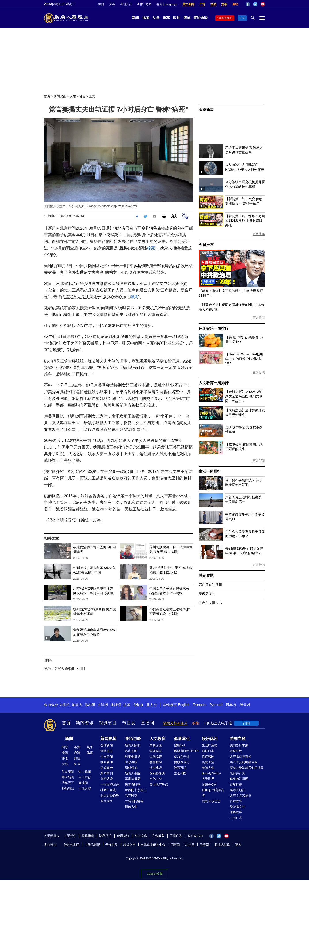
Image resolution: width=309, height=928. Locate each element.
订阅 (246, 723)
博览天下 (68, 782)
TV (243, 18)
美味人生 (208, 767)
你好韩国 (208, 756)
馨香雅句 (155, 762)
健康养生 (182, 738)
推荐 (166, 18)
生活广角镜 (209, 745)
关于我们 (70, 836)
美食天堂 (208, 762)
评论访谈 (200, 18)
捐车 (224, 4)
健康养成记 (181, 762)
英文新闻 (188, 4)
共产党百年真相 (210, 584)
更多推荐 (259, 318)
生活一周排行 (210, 471)
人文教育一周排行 (213, 383)
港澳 (77, 747)
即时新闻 (68, 777)
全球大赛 (84, 788)
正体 (140, 4)
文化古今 (155, 778)
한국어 (245, 705)
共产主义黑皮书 (210, 603)
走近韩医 (180, 773)
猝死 (151, 248)
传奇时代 (236, 751)
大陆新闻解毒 (134, 801)
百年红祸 (236, 784)
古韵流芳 (155, 756)
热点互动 (131, 751)
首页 (47, 96)
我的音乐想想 (211, 801)
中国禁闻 (106, 756)
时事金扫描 (132, 756)
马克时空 (131, 795)
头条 (155, 18)
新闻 (135, 18)
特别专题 (206, 575)
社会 (82, 96)
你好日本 (208, 751)
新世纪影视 (222, 844)
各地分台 (126, 4)
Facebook (248, 4)
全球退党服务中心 (153, 844)
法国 (126, 705)
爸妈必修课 (157, 773)
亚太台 (151, 705)
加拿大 (77, 705)
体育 (90, 752)
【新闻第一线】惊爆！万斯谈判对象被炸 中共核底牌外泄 (245, 220)
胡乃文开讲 (181, 756)
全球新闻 (106, 745)
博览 (186, 18)
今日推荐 (206, 245)
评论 (65, 758)
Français (199, 705)
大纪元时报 (92, 844)
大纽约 (64, 705)
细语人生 (131, 806)
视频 (145, 18)
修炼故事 (236, 812)
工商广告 (236, 818)
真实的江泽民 (239, 778)
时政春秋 (131, 762)
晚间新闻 (106, 762)
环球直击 (106, 751)
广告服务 (158, 836)
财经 (77, 758)
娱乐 (90, 747)
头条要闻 (68, 771)
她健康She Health (186, 751)
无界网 (204, 844)
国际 (65, 747)
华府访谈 (106, 778)
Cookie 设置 (154, 873)
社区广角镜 (108, 790)
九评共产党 (237, 773)
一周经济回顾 (109, 784)
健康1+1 (179, 745)
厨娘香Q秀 (209, 784)
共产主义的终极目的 (244, 762)
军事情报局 (132, 778)
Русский (216, 705)
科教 (77, 764)
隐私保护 (105, 836)
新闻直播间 (225, 18)
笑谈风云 (155, 751)
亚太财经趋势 (109, 795)
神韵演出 (68, 788)
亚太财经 (106, 801)
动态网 (190, 844)
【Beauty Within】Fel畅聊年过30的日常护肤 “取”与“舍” (244, 358)
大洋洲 (102, 705)
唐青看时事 (132, 784)
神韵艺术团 (71, 844)
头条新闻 (206, 110)
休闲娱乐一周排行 (213, 328)
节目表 (128, 722)
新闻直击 (106, 767)
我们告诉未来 (239, 745)
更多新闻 (259, 372)
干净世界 (111, 844)
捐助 (213, 4)
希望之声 (129, 844)
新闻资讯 (60, 96)
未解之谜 (155, 745)
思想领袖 (131, 767)
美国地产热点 (158, 784)
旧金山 (137, 705)
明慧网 (175, 844)
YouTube (263, 4)
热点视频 (84, 771)
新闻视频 (108, 738)
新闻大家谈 (132, 745)
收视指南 (88, 836)
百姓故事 (236, 801)
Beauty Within (211, 773)
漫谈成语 (155, 767)
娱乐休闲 (210, 738)
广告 (202, 4)
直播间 (147, 722)
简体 (148, 4)
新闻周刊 (106, 773)
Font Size (174, 216)
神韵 (101, 4)
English (183, 705)
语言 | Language (166, 4)
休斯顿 (115, 705)
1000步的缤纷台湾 (213, 792)
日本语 (231, 705)
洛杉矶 (90, 705)
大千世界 (208, 778)
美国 (65, 752)
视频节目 (108, 722)
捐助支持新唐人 (175, 723)
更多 (238, 844)
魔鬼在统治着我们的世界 (247, 767)
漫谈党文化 (207, 593)
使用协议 (123, 836)
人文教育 (157, 738)
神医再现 (180, 767)
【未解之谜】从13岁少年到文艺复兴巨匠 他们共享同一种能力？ (244, 396)
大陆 (73, 96)
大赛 (112, 4)
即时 (176, 18)
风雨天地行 (237, 790)
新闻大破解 (132, 773)
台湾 (77, 752)
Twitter (255, 4)
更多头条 (259, 234)
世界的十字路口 (136, 790)
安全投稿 (140, 836)
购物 (235, 4)
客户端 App (195, 836)
